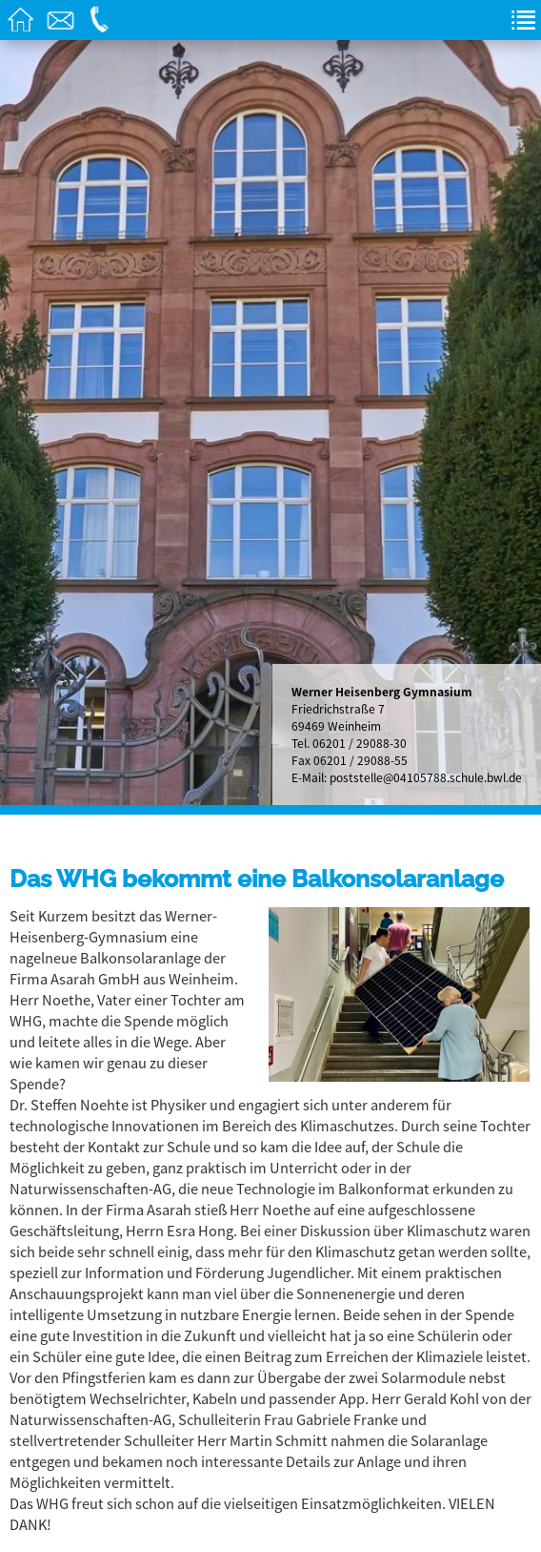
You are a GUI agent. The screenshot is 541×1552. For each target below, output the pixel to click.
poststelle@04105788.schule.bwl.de (426, 777)
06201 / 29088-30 (359, 743)
